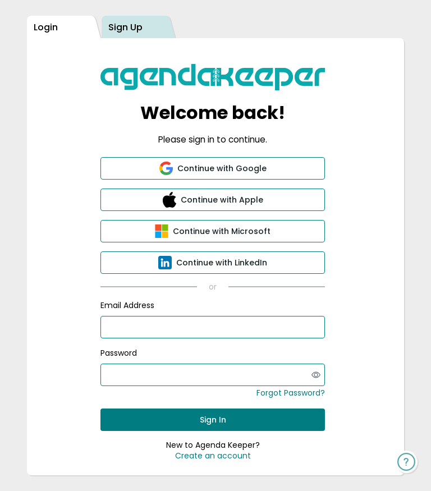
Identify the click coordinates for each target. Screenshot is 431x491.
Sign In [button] (213, 419)
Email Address (127, 305)
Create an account (213, 456)
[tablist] (215, 27)
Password (118, 353)
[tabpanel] (215, 256)
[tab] (60, 27)
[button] (212, 168)
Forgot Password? (290, 392)
